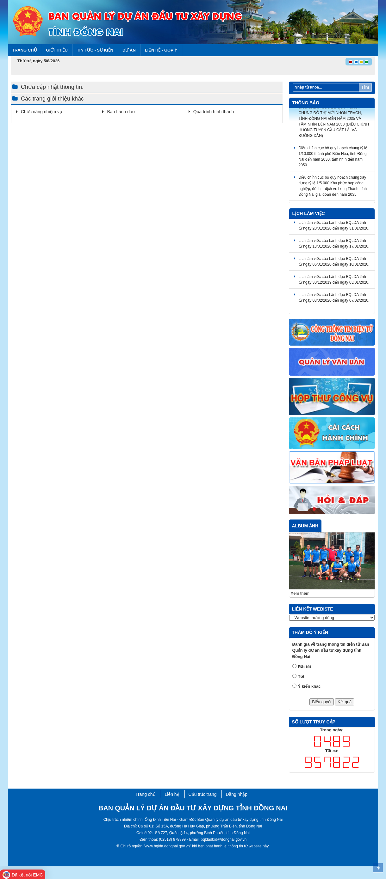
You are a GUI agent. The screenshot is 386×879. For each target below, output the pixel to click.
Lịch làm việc (308, 213)
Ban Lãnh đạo (120, 111)
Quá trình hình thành (213, 111)
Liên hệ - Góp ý (161, 50)
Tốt (301, 676)
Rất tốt (304, 666)
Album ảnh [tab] (305, 525)
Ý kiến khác (309, 686)
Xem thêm (300, 593)
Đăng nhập (236, 794)
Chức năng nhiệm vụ (41, 111)
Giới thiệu (57, 50)
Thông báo (306, 102)
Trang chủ (24, 50)
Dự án (129, 50)
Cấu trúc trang (203, 794)
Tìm (365, 87)
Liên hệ (172, 794)
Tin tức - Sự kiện (95, 50)
